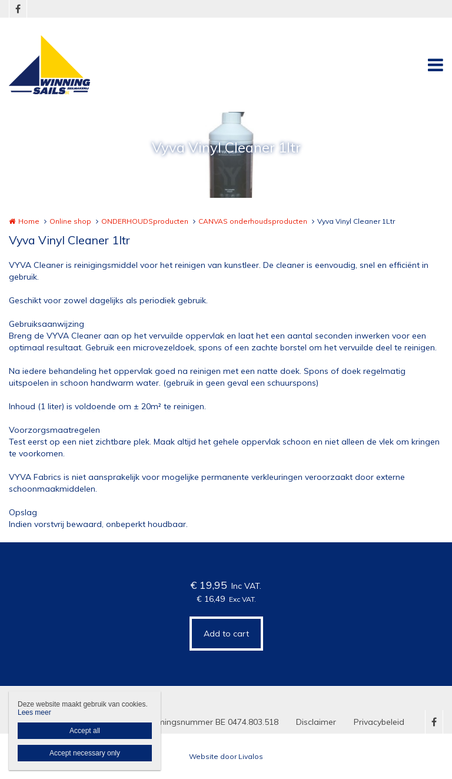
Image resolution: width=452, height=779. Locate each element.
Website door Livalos (226, 756)
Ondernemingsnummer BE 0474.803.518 (201, 722)
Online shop (70, 221)
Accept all (84, 731)
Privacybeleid (379, 722)
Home (28, 221)
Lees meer (34, 712)
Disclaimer (316, 722)
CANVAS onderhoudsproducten (252, 221)
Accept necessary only (84, 753)
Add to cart (226, 633)
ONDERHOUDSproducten (144, 221)
